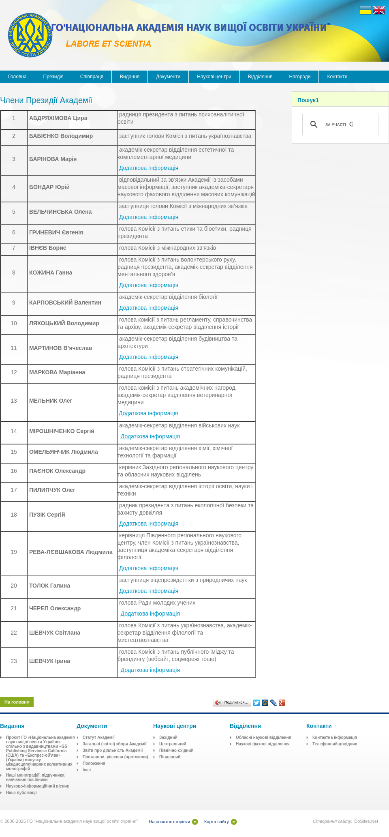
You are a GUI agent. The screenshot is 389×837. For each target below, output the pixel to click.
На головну (16, 702)
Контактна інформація (334, 737)
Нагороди (300, 76)
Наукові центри (214, 76)
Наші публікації (21, 792)
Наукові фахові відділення (263, 744)
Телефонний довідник (334, 744)
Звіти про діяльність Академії (113, 750)
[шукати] (339, 124)
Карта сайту (216, 821)
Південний (169, 757)
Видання (129, 76)
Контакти (337, 76)
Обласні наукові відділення (263, 737)
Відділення (260, 76)
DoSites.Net (366, 821)
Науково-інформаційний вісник (37, 786)
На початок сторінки (169, 821)
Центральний (172, 744)
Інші (87, 770)
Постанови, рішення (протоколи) (115, 757)
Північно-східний (176, 750)
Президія (53, 76)
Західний (168, 737)
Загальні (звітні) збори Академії (114, 744)
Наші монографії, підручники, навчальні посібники (36, 777)
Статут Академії (99, 737)
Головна (17, 76)
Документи (168, 76)
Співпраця (91, 76)
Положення (94, 763)
